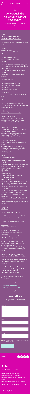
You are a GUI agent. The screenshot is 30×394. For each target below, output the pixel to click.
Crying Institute (15, 3)
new (15, 9)
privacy (3, 356)
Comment (4, 305)
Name (3, 319)
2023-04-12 (22, 23)
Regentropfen (11, 276)
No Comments (16, 25)
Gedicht (5, 276)
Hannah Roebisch (12, 23)
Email (3, 326)
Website (3, 333)
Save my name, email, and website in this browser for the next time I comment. (15, 340)
